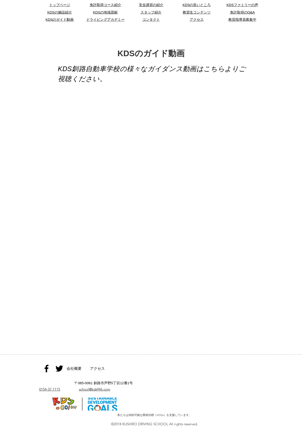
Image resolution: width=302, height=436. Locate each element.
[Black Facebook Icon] (46, 368)
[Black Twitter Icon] (59, 368)
